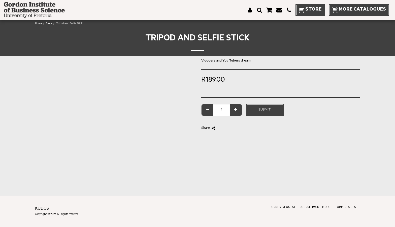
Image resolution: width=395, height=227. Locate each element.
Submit (264, 110)
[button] (259, 10)
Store (49, 23)
